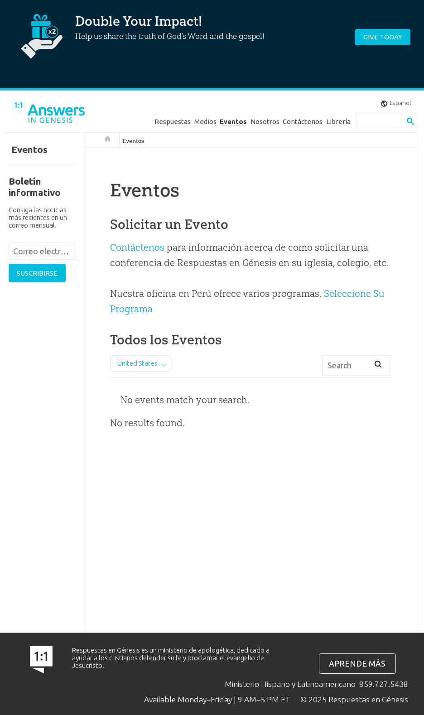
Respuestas (172, 121)
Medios (205, 121)
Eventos (233, 121)
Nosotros (265, 121)
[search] (380, 122)
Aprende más (357, 663)
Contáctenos (303, 121)
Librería (338, 121)
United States (137, 363)
